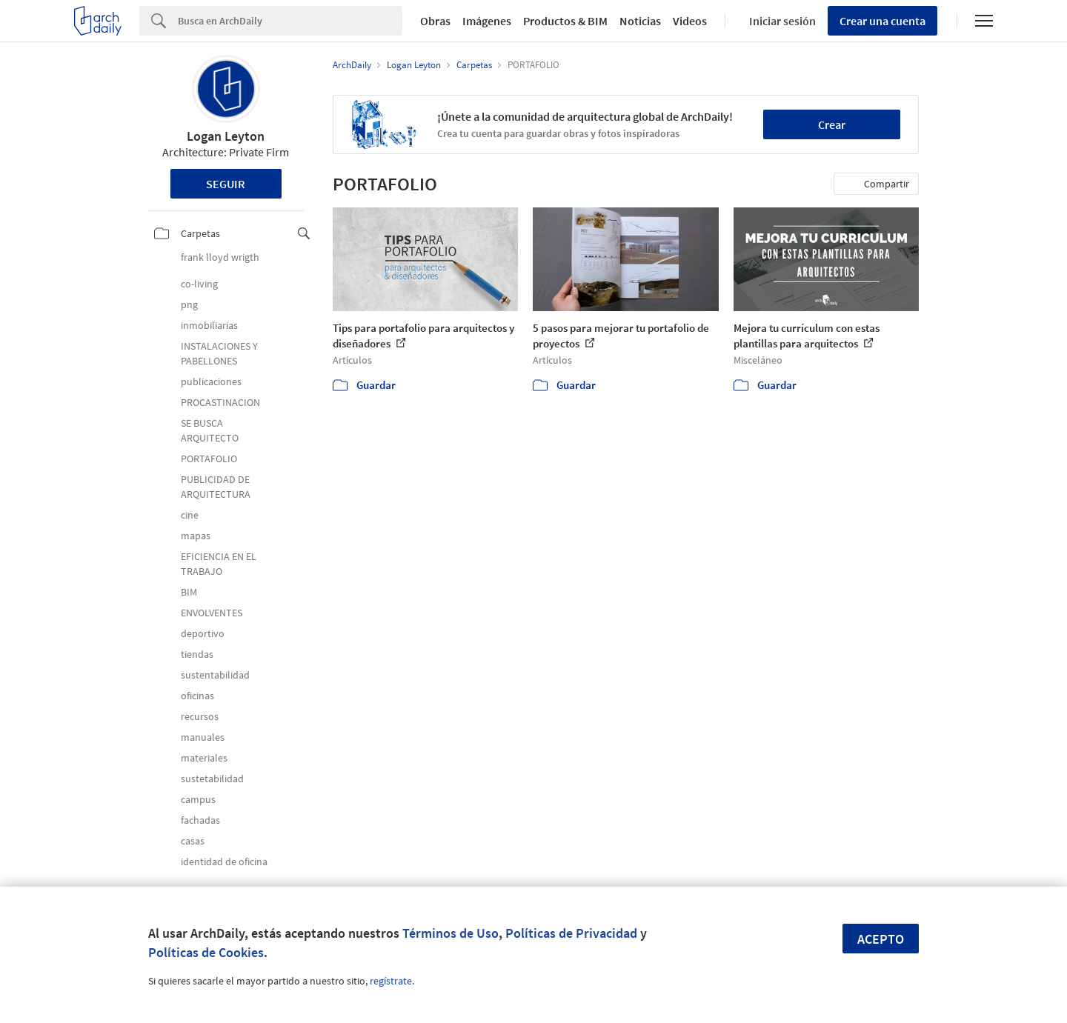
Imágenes (486, 21)
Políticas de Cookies (206, 952)
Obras (435, 21)
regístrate (391, 980)
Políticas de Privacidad (571, 933)
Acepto (880, 938)
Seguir (225, 183)
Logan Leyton (226, 135)
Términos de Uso (450, 933)
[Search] (290, 21)
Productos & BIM (565, 21)
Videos (690, 21)
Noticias (640, 21)
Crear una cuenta (882, 20)
